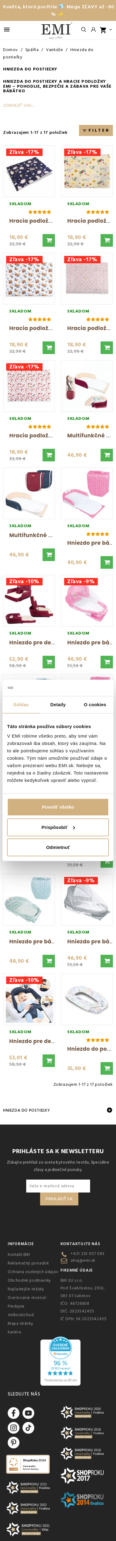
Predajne (16, 1306)
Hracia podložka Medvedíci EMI (53, 328)
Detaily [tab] (58, 704)
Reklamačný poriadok (28, 1263)
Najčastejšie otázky (26, 1289)
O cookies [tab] (95, 704)
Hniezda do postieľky (30, 81)
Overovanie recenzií (27, 1297)
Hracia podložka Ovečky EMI (49, 221)
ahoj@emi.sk (83, 1260)
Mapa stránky (20, 1323)
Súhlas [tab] (21, 704)
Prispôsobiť (58, 827)
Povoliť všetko (58, 807)
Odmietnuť (58, 847)
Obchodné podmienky (29, 1280)
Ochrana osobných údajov (33, 1272)
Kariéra (14, 1332)
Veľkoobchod (21, 1315)
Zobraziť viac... (19, 105)
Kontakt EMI (19, 1254)
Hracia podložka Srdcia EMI (47, 435)
